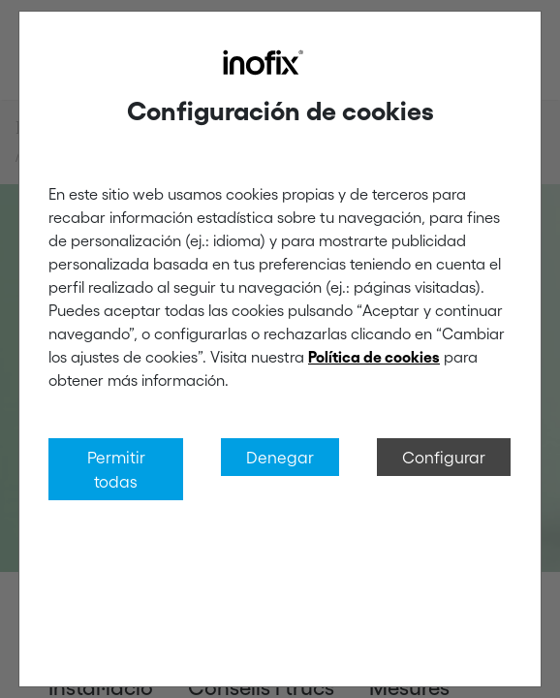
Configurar (443, 456)
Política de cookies (374, 356)
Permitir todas (116, 469)
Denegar (280, 456)
